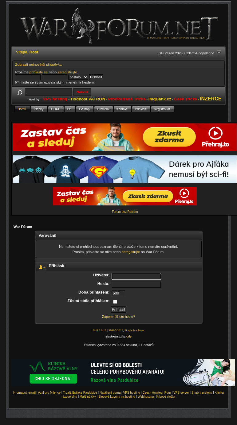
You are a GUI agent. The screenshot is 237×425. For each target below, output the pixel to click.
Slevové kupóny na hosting (116, 396)
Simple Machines (134, 330)
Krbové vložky (165, 396)
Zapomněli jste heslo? (118, 316)
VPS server (181, 392)
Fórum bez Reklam (125, 211)
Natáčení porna (110, 392)
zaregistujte (131, 252)
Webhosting (146, 396)
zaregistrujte (67, 72)
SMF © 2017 (115, 330)
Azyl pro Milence (49, 392)
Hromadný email (24, 392)
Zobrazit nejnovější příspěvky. (38, 64)
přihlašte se (39, 72)
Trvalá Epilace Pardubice (80, 392)
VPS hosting (131, 392)
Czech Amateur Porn (157, 392)
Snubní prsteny (202, 392)
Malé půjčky (88, 396)
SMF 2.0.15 (99, 330)
